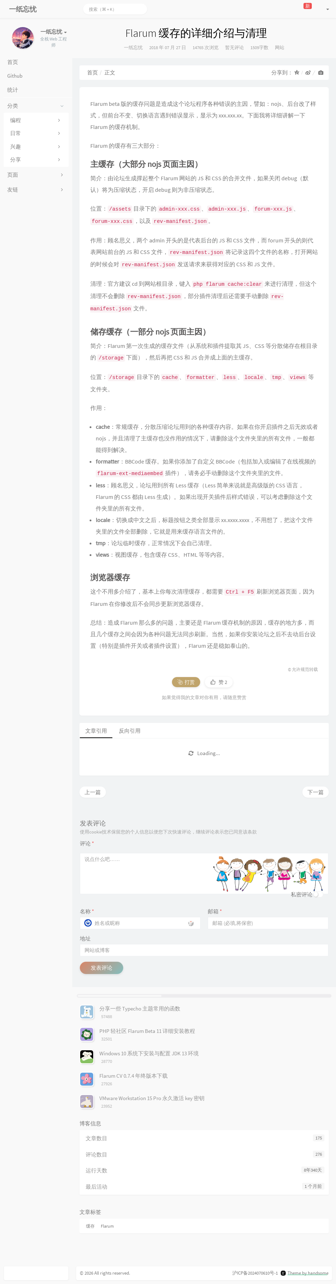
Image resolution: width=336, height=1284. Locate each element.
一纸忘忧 (133, 47)
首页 (92, 72)
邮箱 (215, 911)
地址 (85, 938)
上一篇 (93, 792)
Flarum (107, 1226)
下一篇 (315, 792)
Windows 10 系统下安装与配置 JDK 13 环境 (149, 1053)
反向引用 (130, 730)
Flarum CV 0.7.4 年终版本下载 (133, 1075)
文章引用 (96, 730)
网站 (279, 47)
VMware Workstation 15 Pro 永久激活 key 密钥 (151, 1098)
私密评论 (302, 894)
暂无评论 (234, 47)
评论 (87, 843)
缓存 (90, 1226)
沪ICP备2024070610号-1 (255, 1273)
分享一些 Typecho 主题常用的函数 (139, 1008)
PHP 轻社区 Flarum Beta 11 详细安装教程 (147, 1030)
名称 (87, 911)
